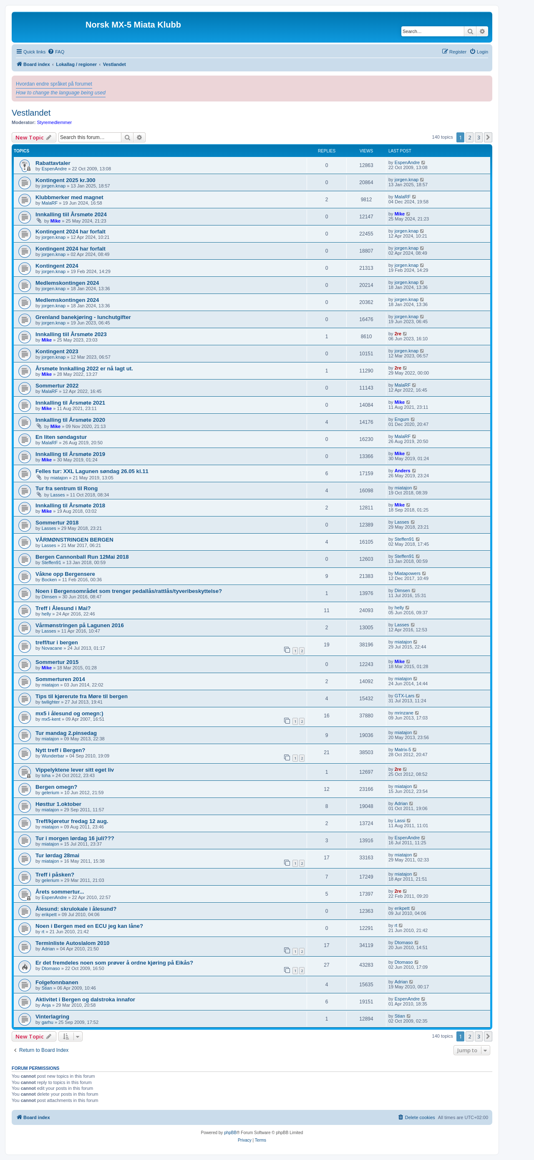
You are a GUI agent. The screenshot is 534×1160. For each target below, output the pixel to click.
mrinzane (404, 712)
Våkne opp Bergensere (65, 574)
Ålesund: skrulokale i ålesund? (75, 909)
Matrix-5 (403, 749)
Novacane (52, 648)
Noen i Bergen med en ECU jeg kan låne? (89, 926)
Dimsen (49, 596)
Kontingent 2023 (56, 351)
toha (46, 775)
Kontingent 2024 (56, 266)
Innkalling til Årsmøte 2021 (70, 403)
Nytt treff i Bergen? (60, 750)
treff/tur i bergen (56, 642)
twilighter (51, 701)
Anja (46, 1005)
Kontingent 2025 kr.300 (65, 180)
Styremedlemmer (54, 122)
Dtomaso (404, 942)
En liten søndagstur (61, 437)
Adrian (401, 803)
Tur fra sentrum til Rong (66, 488)
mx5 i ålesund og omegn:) (69, 713)
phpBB (230, 1132)
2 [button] (469, 137)
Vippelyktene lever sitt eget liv (74, 770)
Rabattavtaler (53, 163)
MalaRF (50, 202)
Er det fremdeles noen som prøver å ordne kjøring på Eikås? (114, 963)
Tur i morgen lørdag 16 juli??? (74, 838)
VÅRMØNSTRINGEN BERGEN (74, 540)
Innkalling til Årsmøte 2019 (70, 454)
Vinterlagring (52, 1016)
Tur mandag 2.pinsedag (66, 733)
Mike (55, 220)
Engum (402, 419)
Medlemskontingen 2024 (67, 283)
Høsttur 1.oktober (58, 804)
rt (43, 931)
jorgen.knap (54, 185)
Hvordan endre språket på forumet (54, 84)
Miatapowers (408, 573)
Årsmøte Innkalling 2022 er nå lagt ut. (84, 368)
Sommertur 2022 (56, 385)
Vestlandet (31, 112)
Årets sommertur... (59, 892)
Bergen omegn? (56, 787)
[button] (488, 137)
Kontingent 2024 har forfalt (70, 231)
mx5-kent (51, 719)
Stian (47, 987)
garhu (47, 1022)
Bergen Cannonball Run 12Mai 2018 (82, 557)
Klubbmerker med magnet (69, 197)
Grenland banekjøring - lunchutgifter (83, 317)
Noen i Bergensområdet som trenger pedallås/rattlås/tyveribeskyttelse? (128, 591)
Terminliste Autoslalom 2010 (72, 943)
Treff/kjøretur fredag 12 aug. (71, 821)
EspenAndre (54, 168)
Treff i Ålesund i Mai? (63, 608)
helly (46, 613)
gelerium (50, 792)
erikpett (49, 914)
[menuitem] (56, 52)
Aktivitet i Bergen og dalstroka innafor (85, 999)
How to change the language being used (61, 93)
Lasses (57, 494)
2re (398, 333)
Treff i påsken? (54, 874)
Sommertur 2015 (56, 662)
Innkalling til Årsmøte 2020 (70, 420)
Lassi (400, 820)
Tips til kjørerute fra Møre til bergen (81, 696)
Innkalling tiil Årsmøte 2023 (71, 334)
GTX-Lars (405, 695)
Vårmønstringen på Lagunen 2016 (79, 625)
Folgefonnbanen (56, 982)
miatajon (59, 477)
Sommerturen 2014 (60, 679)
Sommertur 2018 (56, 522)
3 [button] (478, 137)
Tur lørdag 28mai (57, 855)
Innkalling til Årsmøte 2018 (70, 505)
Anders (403, 470)
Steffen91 (404, 539)
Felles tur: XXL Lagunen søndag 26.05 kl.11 (92, 471)
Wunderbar (53, 755)
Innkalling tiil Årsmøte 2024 (71, 214)
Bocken (49, 579)
